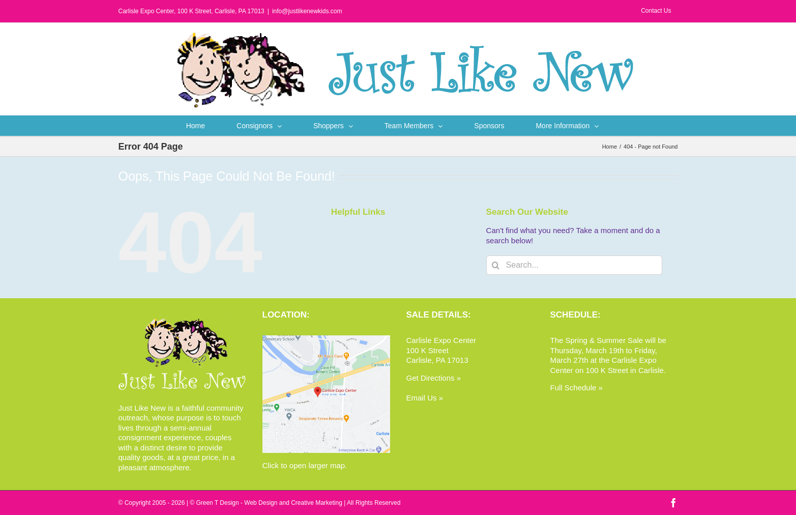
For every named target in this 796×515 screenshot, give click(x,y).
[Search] (496, 265)
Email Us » (425, 397)
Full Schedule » (576, 387)
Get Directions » (433, 378)
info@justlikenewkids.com (307, 11)
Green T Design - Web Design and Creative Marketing (269, 502)
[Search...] (574, 265)
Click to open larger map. (304, 465)
